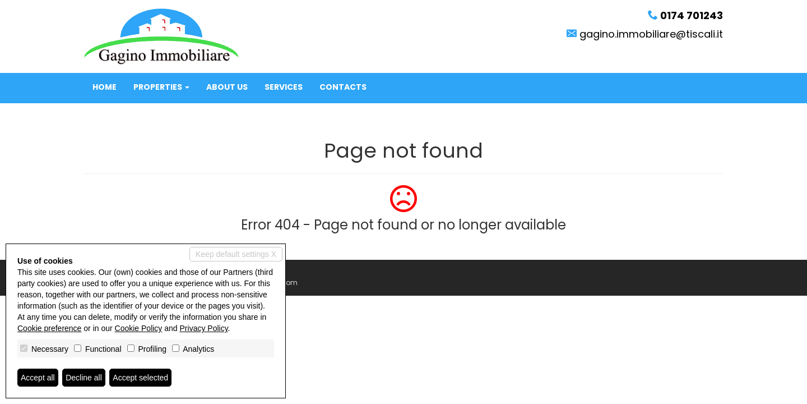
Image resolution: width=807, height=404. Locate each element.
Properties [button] (161, 87)
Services (284, 87)
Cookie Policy (139, 328)
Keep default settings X (236, 254)
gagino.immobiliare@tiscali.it (651, 34)
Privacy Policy (204, 328)
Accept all (38, 377)
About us (227, 87)
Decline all (84, 377)
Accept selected (140, 377)
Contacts (343, 87)
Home (104, 87)
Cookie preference (49, 328)
